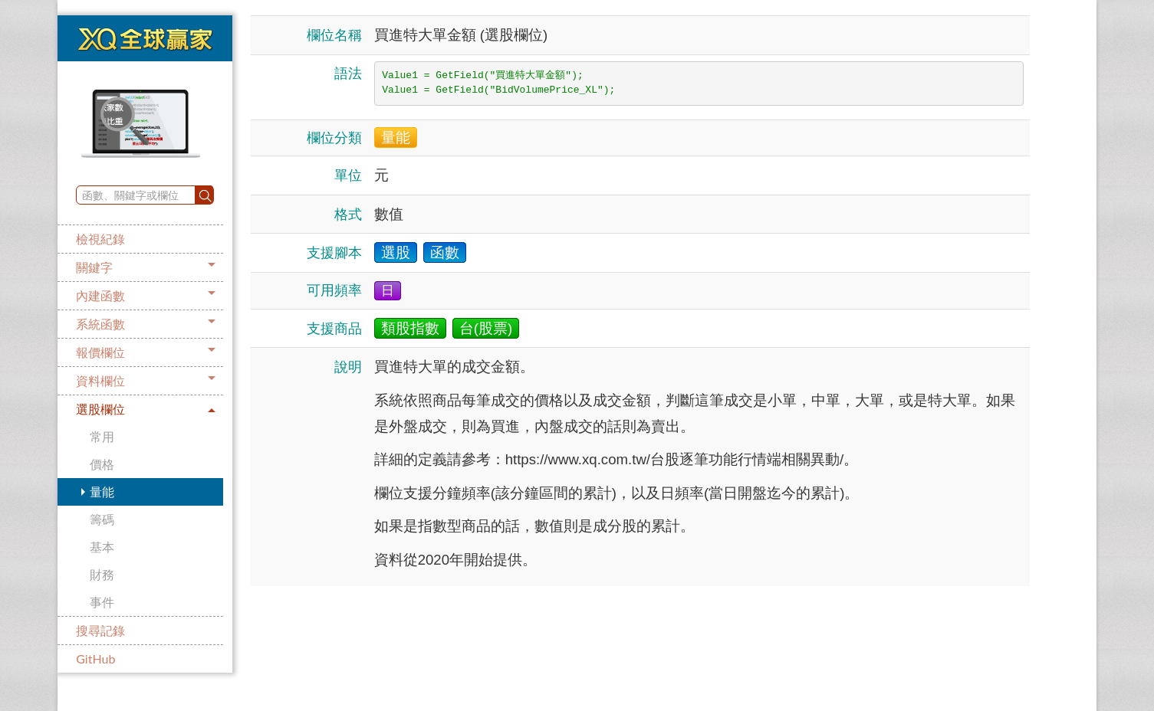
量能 (102, 491)
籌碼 (102, 519)
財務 (102, 574)
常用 (102, 436)
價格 (102, 464)
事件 (102, 602)
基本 (102, 546)
